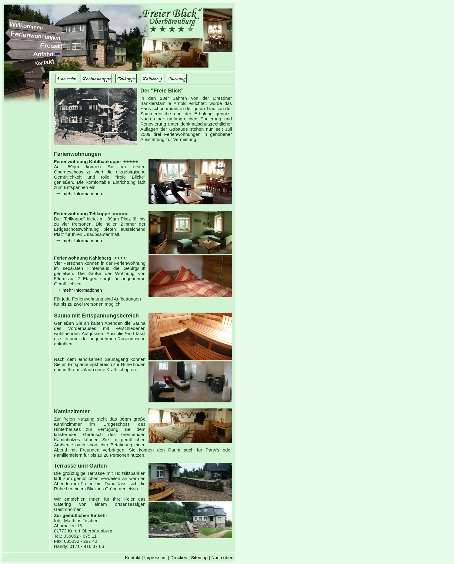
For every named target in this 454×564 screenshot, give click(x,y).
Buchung (176, 79)
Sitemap (199, 557)
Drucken (178, 557)
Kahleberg (152, 79)
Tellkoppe (126, 79)
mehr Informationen (82, 193)
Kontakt (133, 557)
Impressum (155, 557)
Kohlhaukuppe (96, 79)
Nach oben (222, 557)
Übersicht (66, 79)
